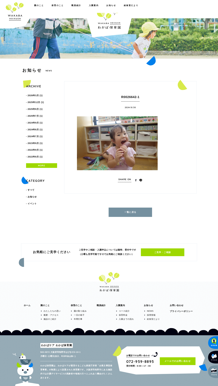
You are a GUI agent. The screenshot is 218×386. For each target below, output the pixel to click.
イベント (32, 184)
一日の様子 (79, 313)
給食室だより (185, 9)
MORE (41, 150)
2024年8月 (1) (35, 121)
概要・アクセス (51, 313)
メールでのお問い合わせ (177, 359)
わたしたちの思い (52, 309)
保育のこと (50, 9)
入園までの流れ (126, 317)
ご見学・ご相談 (162, 250)
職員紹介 (71, 9)
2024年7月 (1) (35, 126)
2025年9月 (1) (35, 105)
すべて (31, 174)
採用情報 (151, 313)
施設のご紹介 (50, 317)
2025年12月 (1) (36, 100)
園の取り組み (80, 309)
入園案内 (142, 9)
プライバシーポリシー (181, 309)
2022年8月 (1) (35, 142)
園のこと (28, 9)
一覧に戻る (130, 211)
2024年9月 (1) (35, 115)
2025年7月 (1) (35, 110)
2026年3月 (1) (35, 94)
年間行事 (78, 317)
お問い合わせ (177, 304)
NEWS (150, 309)
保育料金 (123, 313)
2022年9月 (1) (35, 137)
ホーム (27, 304)
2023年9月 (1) (35, 131)
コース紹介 (124, 309)
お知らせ (162, 9)
